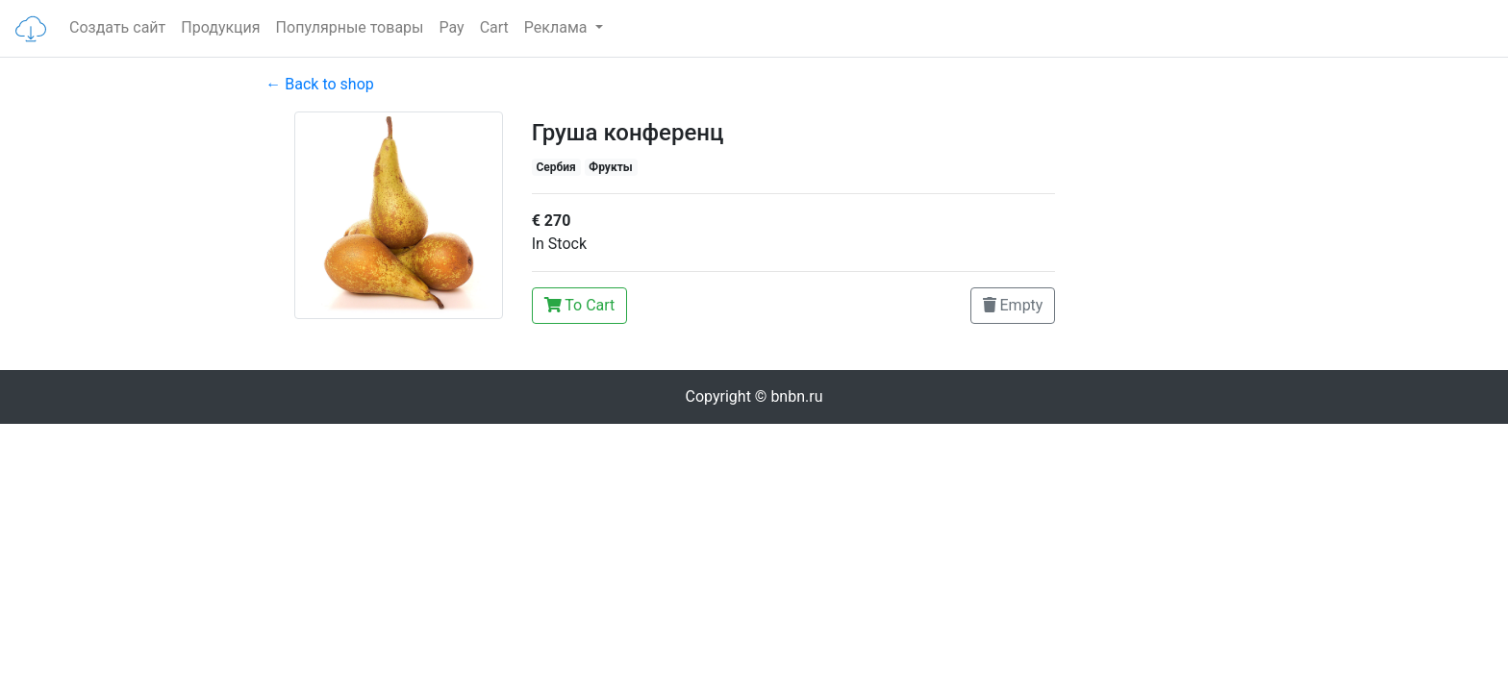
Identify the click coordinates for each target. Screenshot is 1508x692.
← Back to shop (319, 84)
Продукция (220, 27)
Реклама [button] (557, 27)
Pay (452, 27)
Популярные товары (350, 27)
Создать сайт (117, 27)
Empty (1013, 305)
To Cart (580, 305)
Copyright (754, 396)
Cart (494, 27)
